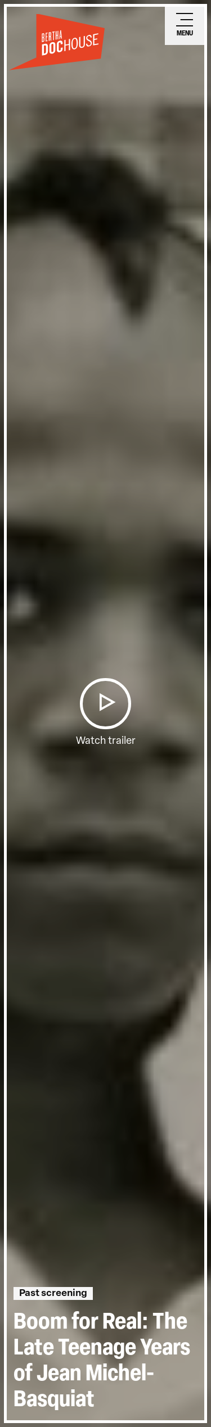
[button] (105, 703)
